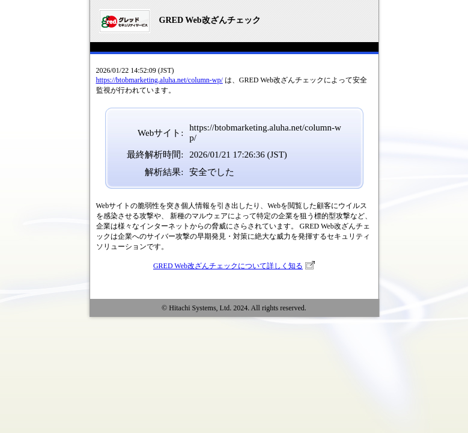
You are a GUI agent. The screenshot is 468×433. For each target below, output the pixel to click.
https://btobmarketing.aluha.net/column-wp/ (159, 80)
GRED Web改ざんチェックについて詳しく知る (228, 266)
